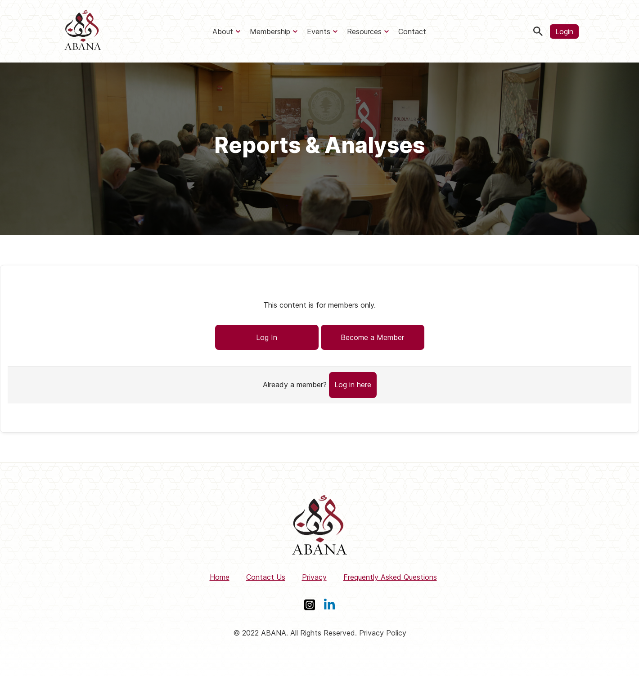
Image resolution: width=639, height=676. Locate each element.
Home (220, 577)
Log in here (352, 384)
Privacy (314, 577)
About (222, 31)
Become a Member (372, 337)
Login (564, 31)
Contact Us (265, 577)
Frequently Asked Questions (390, 577)
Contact (412, 31)
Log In (266, 337)
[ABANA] (82, 31)
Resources (364, 31)
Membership (270, 31)
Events (318, 31)
